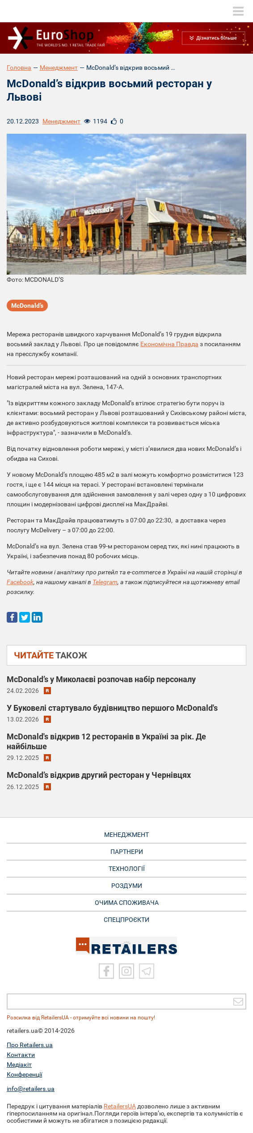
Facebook (20, 582)
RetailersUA (120, 1106)
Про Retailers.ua (30, 1044)
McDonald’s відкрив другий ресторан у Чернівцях (99, 775)
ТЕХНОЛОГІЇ (127, 868)
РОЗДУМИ (126, 885)
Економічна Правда (169, 344)
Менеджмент (59, 67)
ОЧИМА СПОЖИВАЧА (127, 902)
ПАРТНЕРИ (126, 851)
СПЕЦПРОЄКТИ (126, 919)
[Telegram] (146, 971)
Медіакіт (19, 1064)
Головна (19, 67)
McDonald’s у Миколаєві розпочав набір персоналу (101, 679)
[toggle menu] (238, 11)
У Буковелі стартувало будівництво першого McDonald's (112, 708)
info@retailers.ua (31, 1088)
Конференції (24, 1074)
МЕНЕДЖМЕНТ (126, 834)
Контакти (21, 1054)
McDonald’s (27, 305)
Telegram (105, 582)
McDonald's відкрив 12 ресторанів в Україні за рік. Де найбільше (106, 741)
